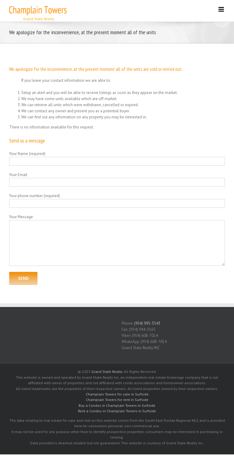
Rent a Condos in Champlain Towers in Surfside (117, 411)
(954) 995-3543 (147, 323)
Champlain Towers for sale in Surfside (117, 394)
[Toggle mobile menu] (221, 9)
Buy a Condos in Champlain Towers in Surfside (117, 405)
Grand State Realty (106, 371)
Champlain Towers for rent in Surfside (117, 399)
